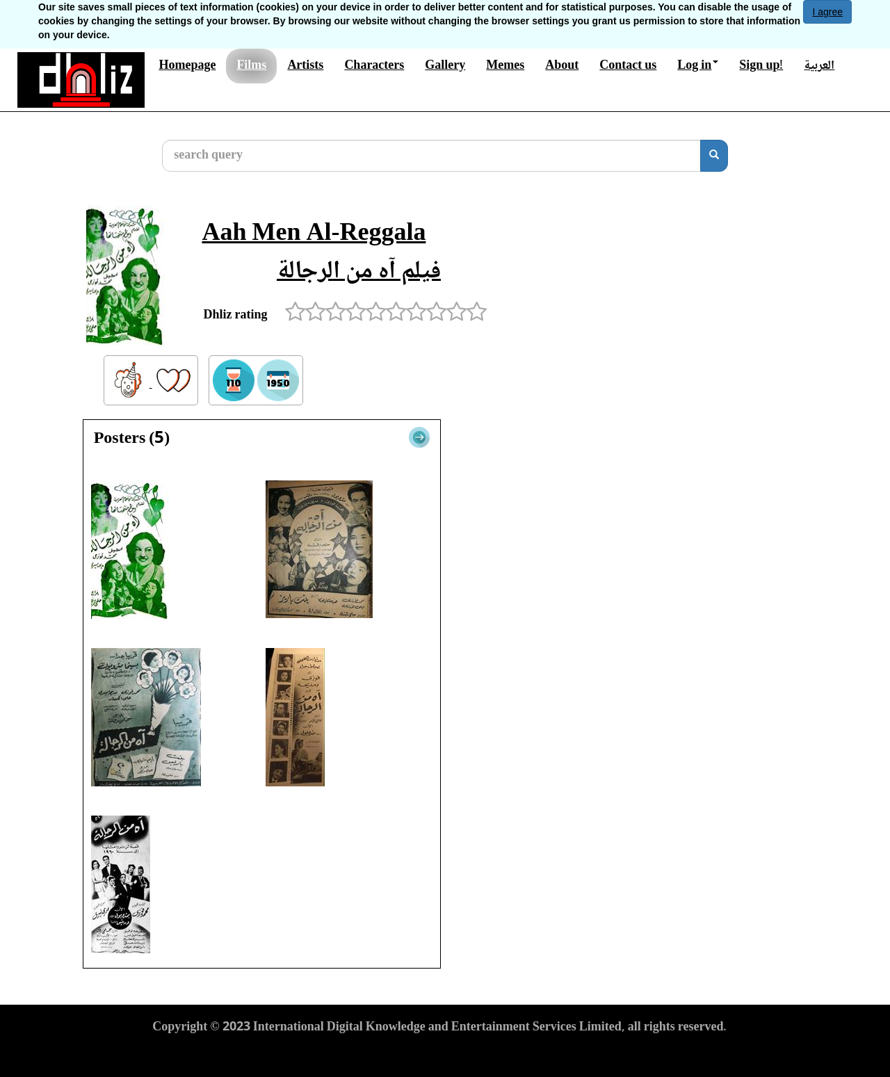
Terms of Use (186, 1053)
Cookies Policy (351, 1053)
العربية (819, 66)
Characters (374, 66)
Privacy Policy (267, 1053)
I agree (827, 11)
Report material (440, 1053)
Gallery (445, 66)
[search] (714, 156)
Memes (505, 66)
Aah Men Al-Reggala (314, 234)
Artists (305, 66)
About (561, 66)
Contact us (627, 66)
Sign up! (761, 66)
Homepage (187, 66)
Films (251, 66)
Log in (697, 66)
